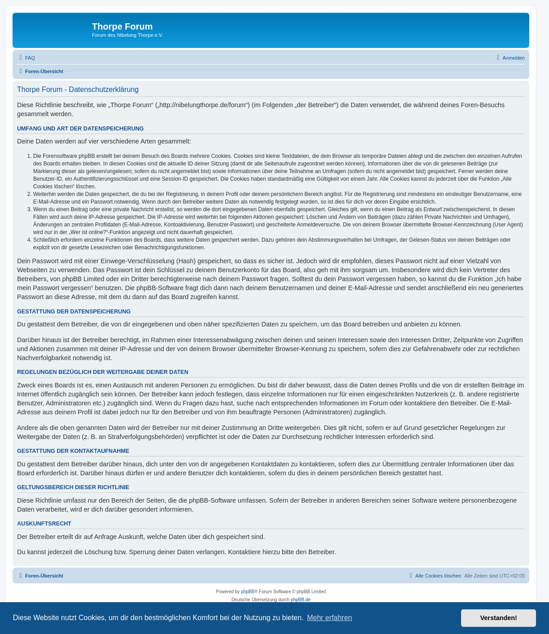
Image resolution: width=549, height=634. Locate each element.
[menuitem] (26, 57)
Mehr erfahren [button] (329, 617)
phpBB (247, 591)
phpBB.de (300, 599)
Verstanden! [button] (498, 617)
